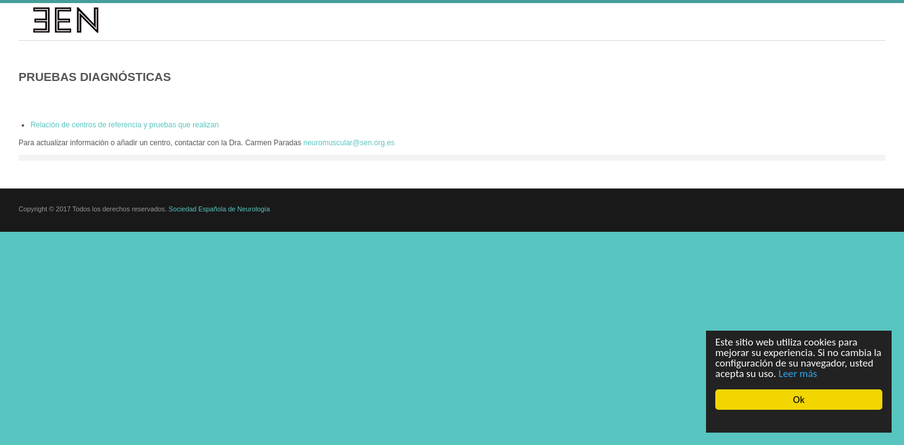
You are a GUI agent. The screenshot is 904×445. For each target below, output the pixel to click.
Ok (799, 399)
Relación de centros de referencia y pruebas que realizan (124, 125)
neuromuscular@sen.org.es (349, 142)
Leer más (797, 373)
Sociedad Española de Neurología (219, 215)
